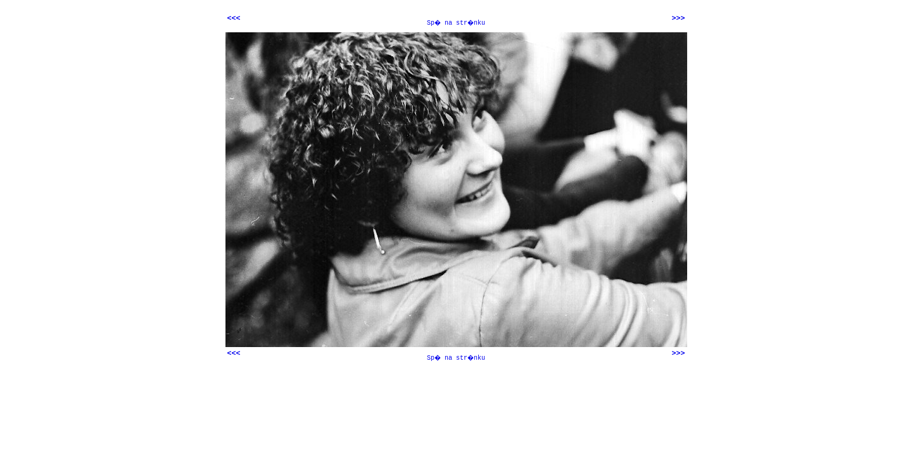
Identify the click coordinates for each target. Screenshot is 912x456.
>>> (678, 18)
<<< (234, 18)
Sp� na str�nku (456, 23)
